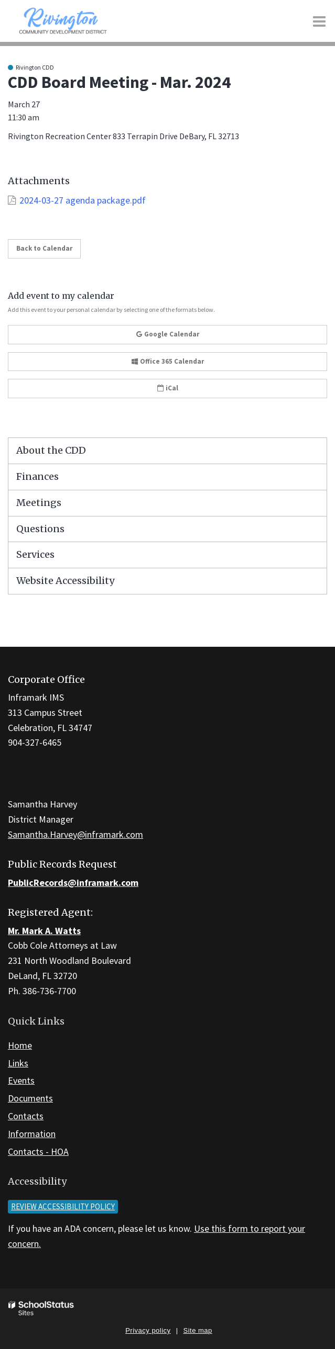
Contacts (26, 1116)
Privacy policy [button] (147, 1330)
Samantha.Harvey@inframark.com (75, 834)
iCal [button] (167, 388)
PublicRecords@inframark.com (73, 882)
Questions (40, 529)
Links (18, 1063)
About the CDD (51, 450)
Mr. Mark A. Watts (44, 931)
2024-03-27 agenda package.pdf (82, 200)
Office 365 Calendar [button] (168, 361)
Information (32, 1134)
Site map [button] (197, 1330)
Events (21, 1080)
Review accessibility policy (63, 1206)
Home (20, 1045)
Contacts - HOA (38, 1151)
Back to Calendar (44, 248)
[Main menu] (319, 21)
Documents (30, 1098)
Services (35, 554)
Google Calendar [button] (167, 334)
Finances (37, 476)
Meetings (38, 503)
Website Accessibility (65, 581)
